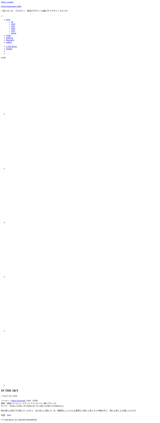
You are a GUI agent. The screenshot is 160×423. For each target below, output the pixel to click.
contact (9, 42)
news (8, 20)
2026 (13, 24)
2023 (13, 31)
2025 (13, 26)
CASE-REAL (11, 46)
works (8, 35)
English (9, 49)
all (12, 22)
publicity (9, 38)
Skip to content (7, 2)
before (13, 33)
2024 (13, 29)
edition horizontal (18, 401)
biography (10, 40)
